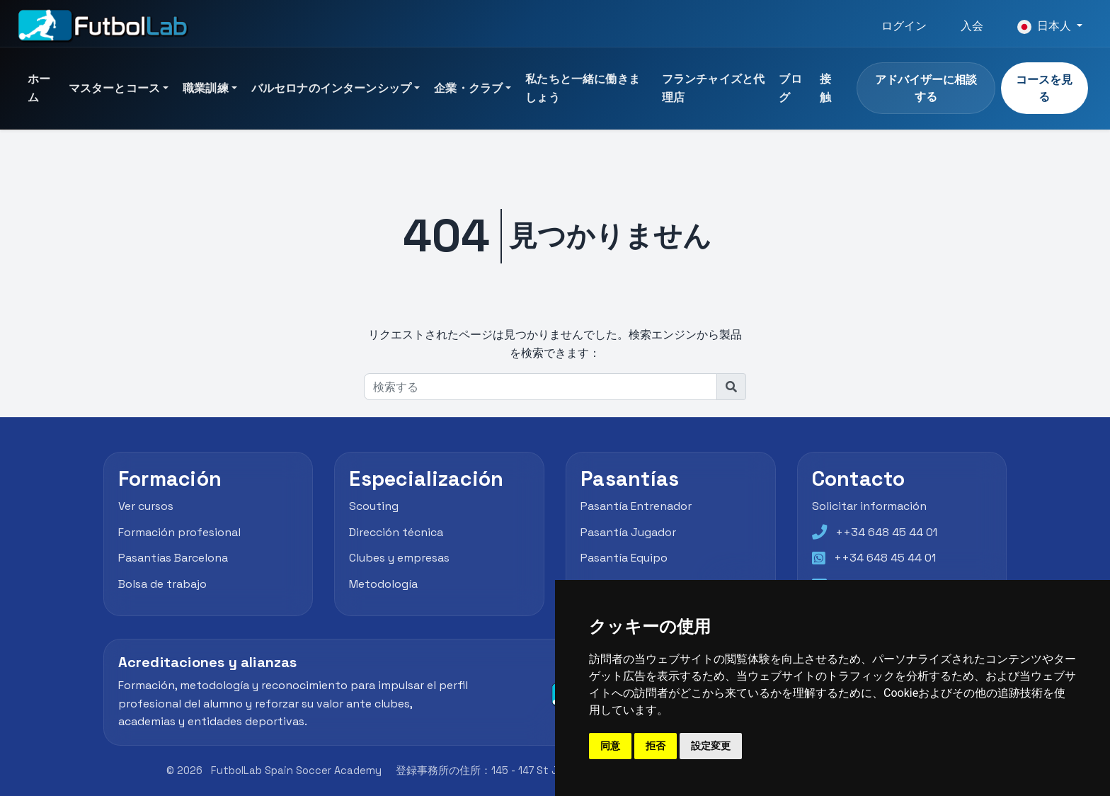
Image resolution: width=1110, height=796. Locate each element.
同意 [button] (610, 745)
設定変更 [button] (711, 745)
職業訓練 (206, 88)
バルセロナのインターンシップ (331, 88)
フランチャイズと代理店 (713, 88)
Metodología (383, 583)
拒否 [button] (655, 745)
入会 (972, 25)
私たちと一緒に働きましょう (582, 88)
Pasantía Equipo (624, 557)
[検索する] (540, 386)
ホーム (39, 88)
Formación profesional (179, 532)
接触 (825, 88)
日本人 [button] (1045, 26)
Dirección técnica (396, 532)
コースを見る (1044, 88)
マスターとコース (114, 88)
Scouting (374, 506)
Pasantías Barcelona (173, 557)
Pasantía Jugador (628, 532)
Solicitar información (869, 506)
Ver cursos (145, 506)
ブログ (790, 88)
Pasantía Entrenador (636, 506)
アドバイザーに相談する (926, 88)
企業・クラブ (468, 88)
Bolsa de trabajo (162, 583)
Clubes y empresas (399, 557)
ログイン (904, 25)
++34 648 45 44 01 (886, 532)
